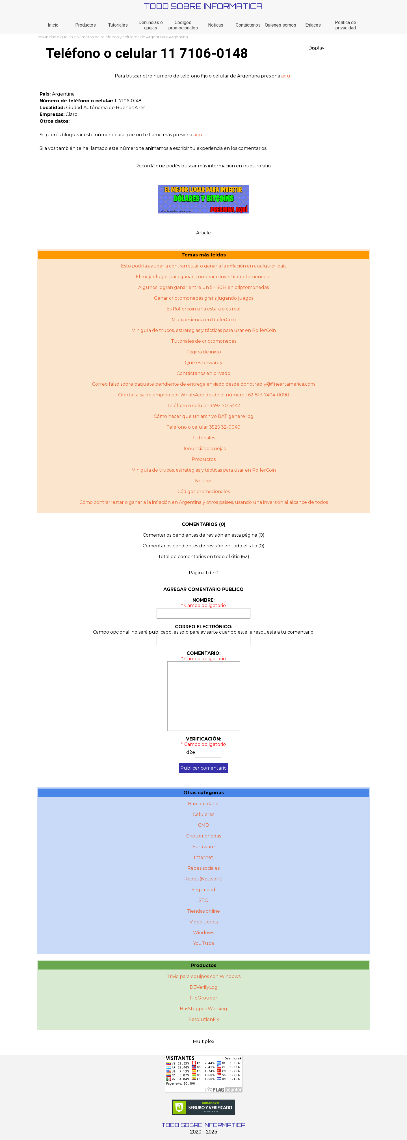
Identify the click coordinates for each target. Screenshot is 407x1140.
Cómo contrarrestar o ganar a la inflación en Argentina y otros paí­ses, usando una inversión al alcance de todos (203, 502)
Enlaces (313, 25)
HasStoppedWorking (203, 1008)
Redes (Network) (203, 879)
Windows (203, 932)
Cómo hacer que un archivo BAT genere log (204, 416)
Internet (203, 857)
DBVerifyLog (204, 987)
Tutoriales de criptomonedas (203, 341)
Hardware (203, 846)
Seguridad (203, 889)
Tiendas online (203, 911)
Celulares (203, 814)
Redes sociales (203, 868)
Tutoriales (118, 25)
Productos (85, 25)
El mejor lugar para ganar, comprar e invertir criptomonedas (203, 276)
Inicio (53, 25)
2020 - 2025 (203, 1132)
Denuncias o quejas (150, 25)
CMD (203, 825)
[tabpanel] (203, 76)
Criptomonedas (203, 836)
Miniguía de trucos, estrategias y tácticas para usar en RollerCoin (203, 330)
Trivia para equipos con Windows (204, 976)
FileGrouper (203, 998)
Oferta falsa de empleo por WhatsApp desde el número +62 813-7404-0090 (203, 395)
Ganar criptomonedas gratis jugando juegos (203, 298)
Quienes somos (280, 25)
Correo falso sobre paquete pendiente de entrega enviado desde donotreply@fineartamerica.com (203, 384)
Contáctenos (248, 25)
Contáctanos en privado (203, 373)
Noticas (215, 25)
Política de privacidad (345, 25)
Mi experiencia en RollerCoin (204, 319)
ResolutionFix (203, 1019)
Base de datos (203, 803)
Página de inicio (203, 352)
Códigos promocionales (183, 25)
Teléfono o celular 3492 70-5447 (203, 405)
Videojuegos (204, 922)
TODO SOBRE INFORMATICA (203, 6)
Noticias (203, 480)
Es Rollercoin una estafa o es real (203, 309)
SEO (204, 900)
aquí (286, 76)
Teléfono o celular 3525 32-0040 (203, 427)
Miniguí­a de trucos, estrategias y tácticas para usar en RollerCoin (203, 470)
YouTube (203, 943)
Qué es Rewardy (203, 362)
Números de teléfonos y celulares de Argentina (121, 36)
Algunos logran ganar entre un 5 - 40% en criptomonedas (203, 287)
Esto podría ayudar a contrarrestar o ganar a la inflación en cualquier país (203, 266)
